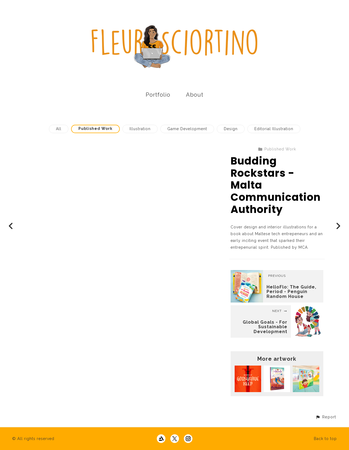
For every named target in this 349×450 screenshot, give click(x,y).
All (58, 129)
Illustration (140, 129)
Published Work (95, 128)
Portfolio (158, 94)
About (194, 94)
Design (231, 129)
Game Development (187, 129)
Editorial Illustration (273, 129)
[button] (325, 416)
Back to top (325, 438)
